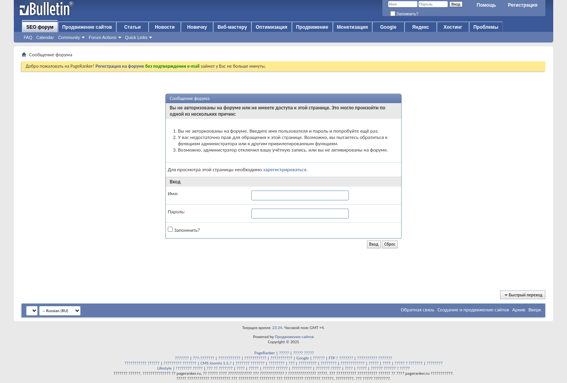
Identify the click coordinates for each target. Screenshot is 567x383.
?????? (319, 358)
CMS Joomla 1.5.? (216, 363)
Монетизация (352, 27)
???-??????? (203, 358)
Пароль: (176, 212)
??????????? (229, 358)
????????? (307, 363)
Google (388, 27)
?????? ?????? (275, 368)
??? (292, 363)
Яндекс (420, 27)
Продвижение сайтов (87, 27)
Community (69, 37)
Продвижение (312, 27)
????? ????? (303, 352)
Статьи (132, 27)
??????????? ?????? (141, 363)
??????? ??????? (250, 363)
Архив (518, 310)
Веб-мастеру (232, 27)
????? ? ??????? (408, 363)
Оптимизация (271, 27)
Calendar (45, 37)
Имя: (173, 193)
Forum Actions (102, 37)
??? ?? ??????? (220, 368)
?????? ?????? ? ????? (390, 368)
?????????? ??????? (374, 358)
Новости (164, 27)
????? (284, 352)
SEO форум (40, 27)
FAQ (28, 37)
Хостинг (453, 27)
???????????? (353, 363)
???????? (277, 363)
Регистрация (522, 5)
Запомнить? (404, 14)
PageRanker (264, 352)
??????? (182, 358)
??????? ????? (328, 368)
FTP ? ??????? (341, 358)
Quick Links (136, 37)
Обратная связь (417, 310)
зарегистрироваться (284, 169)
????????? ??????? (179, 363)
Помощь (486, 5)
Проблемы (485, 27)
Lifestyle (164, 368)
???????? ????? (189, 368)
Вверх (534, 310)
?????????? (302, 368)
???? (387, 363)
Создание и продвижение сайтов (473, 310)
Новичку (197, 27)
